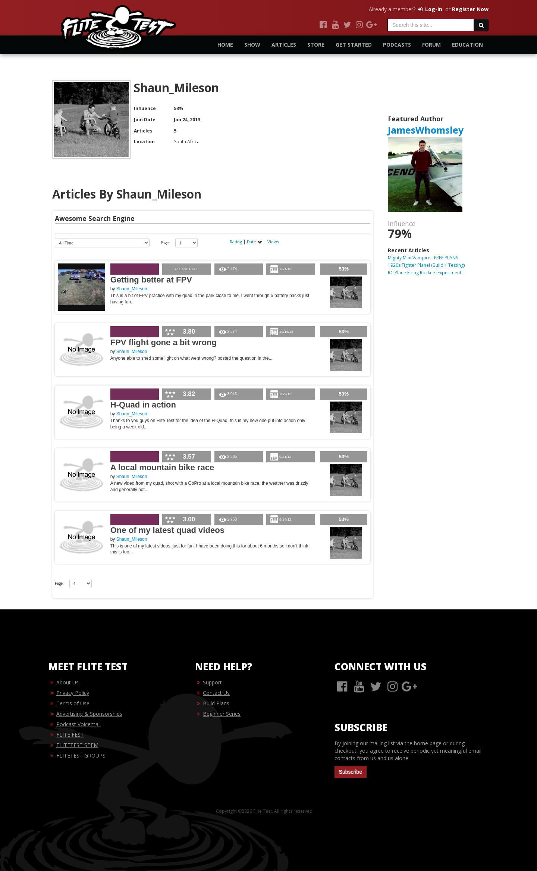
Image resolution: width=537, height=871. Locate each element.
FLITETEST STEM (77, 745)
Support (212, 682)
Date (255, 241)
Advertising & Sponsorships (89, 713)
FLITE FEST (70, 734)
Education (467, 44)
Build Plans (216, 703)
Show (252, 44)
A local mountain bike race (162, 467)
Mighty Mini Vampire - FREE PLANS (423, 258)
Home (225, 44)
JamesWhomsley (426, 130)
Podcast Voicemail (78, 724)
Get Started (354, 44)
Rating (236, 241)
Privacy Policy (72, 692)
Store (315, 44)
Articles (283, 44)
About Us (67, 682)
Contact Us (216, 692)
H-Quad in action (143, 404)
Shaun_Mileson (131, 288)
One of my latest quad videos (167, 530)
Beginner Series (222, 713)
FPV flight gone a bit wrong (163, 342)
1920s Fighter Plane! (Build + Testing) (426, 265)
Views (273, 241)
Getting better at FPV (151, 279)
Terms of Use (73, 703)
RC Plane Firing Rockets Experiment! (425, 272)
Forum (431, 44)
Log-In (429, 9)
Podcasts (397, 44)
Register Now (470, 9)
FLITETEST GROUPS (81, 755)
